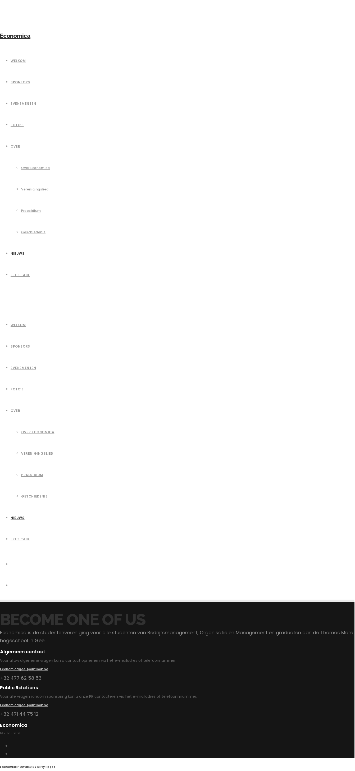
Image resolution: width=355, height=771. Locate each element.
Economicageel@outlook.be (24, 669)
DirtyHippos (46, 767)
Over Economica (37, 432)
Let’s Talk (20, 539)
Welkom (18, 325)
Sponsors (20, 346)
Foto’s (17, 389)
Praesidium (32, 475)
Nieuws (18, 517)
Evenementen (23, 368)
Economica (15, 35)
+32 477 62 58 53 (21, 678)
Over (15, 410)
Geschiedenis (34, 496)
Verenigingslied (37, 453)
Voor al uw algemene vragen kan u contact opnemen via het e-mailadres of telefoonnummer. (88, 660)
